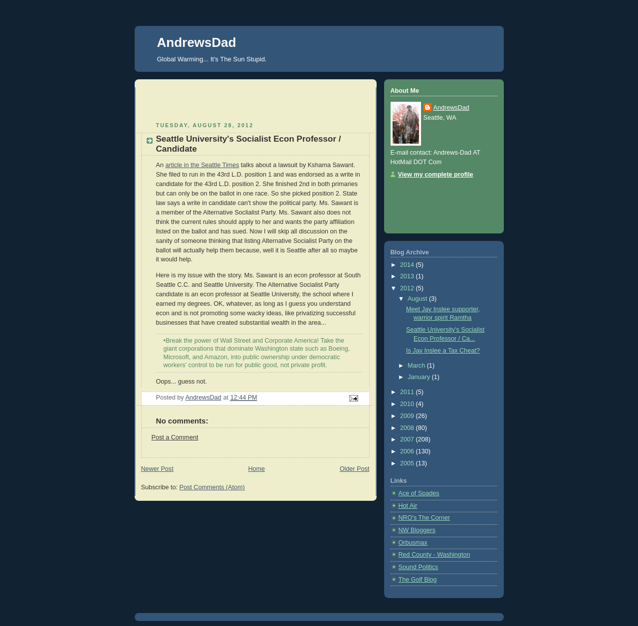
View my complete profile (435, 174)
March (417, 365)
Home (256, 468)
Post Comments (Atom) (212, 487)
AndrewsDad (196, 42)
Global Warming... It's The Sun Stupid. (212, 59)
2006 (408, 451)
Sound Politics (418, 567)
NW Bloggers (417, 530)
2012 (408, 288)
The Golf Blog (418, 579)
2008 (408, 427)
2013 (408, 276)
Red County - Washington (434, 554)
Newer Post (157, 468)
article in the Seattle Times (202, 165)
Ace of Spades (419, 493)
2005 (408, 463)
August (418, 298)
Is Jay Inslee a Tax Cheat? (443, 350)
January (419, 377)
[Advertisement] (199, 102)
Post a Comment (175, 437)
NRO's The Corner (424, 517)
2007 (408, 439)
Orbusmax (413, 542)
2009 (408, 416)
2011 (408, 392)
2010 (408, 404)
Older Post (355, 468)
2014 (408, 264)
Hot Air (408, 505)
